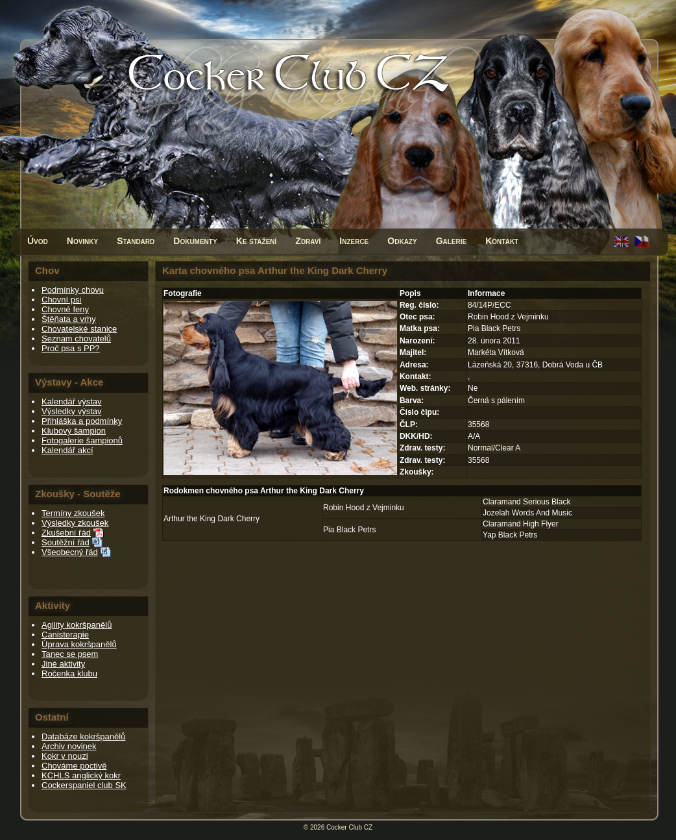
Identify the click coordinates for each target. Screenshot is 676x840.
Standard (135, 241)
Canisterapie (65, 634)
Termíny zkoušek (73, 513)
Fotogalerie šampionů (82, 440)
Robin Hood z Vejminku (363, 507)
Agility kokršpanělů (77, 625)
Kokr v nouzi (65, 756)
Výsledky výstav (71, 411)
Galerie (451, 241)
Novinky (82, 241)
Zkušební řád (66, 532)
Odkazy (401, 241)
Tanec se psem (70, 654)
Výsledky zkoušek (75, 523)
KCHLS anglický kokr (81, 775)
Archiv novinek (69, 746)
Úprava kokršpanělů (79, 644)
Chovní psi (61, 299)
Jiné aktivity (63, 664)
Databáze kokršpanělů (83, 736)
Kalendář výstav (72, 401)
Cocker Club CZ (349, 827)
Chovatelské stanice (79, 329)
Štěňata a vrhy (69, 319)
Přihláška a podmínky (82, 421)
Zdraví (307, 241)
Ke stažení (256, 241)
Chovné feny (65, 309)
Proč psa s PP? (71, 348)
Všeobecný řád (70, 552)
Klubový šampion (74, 431)
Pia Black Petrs (349, 529)
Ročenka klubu (69, 673)
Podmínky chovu (73, 290)
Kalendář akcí (67, 450)
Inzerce (353, 241)
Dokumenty (195, 241)
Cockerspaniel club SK (84, 785)
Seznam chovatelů (76, 338)
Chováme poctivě (74, 766)
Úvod (37, 241)
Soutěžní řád (66, 542)
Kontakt (501, 241)
